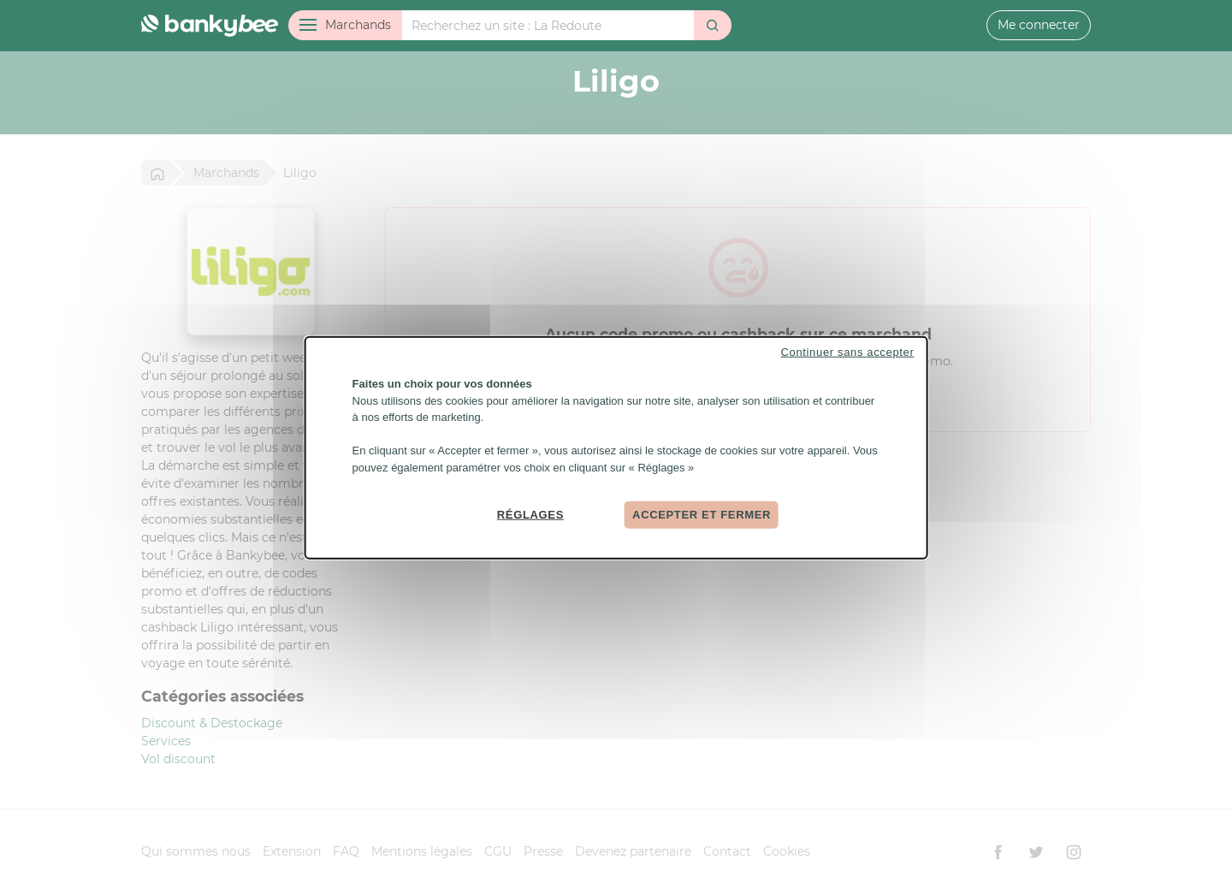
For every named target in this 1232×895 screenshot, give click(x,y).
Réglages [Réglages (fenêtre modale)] (530, 514)
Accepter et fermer (701, 514)
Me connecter (1039, 25)
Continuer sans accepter (848, 352)
